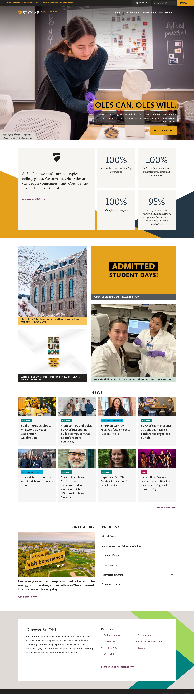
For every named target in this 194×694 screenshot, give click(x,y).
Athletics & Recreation (150, 641)
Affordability (109, 654)
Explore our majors (112, 635)
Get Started (25, 596)
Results (142, 647)
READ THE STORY (163, 130)
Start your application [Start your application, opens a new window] (115, 666)
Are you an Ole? (31, 199)
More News (164, 507)
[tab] (137, 536)
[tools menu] (185, 3)
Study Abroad (145, 635)
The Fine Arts (110, 647)
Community (109, 641)
